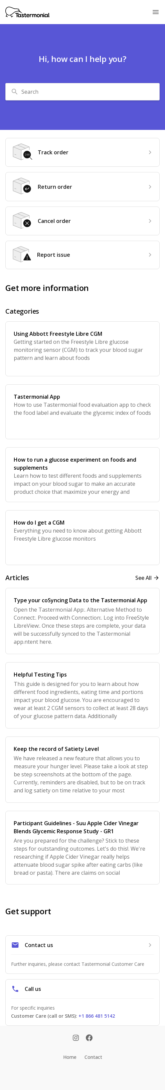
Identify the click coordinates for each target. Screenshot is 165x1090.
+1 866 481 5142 (96, 1016)
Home (69, 1057)
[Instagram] (76, 1038)
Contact (93, 1057)
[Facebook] (89, 1038)
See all (143, 577)
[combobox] (82, 91)
